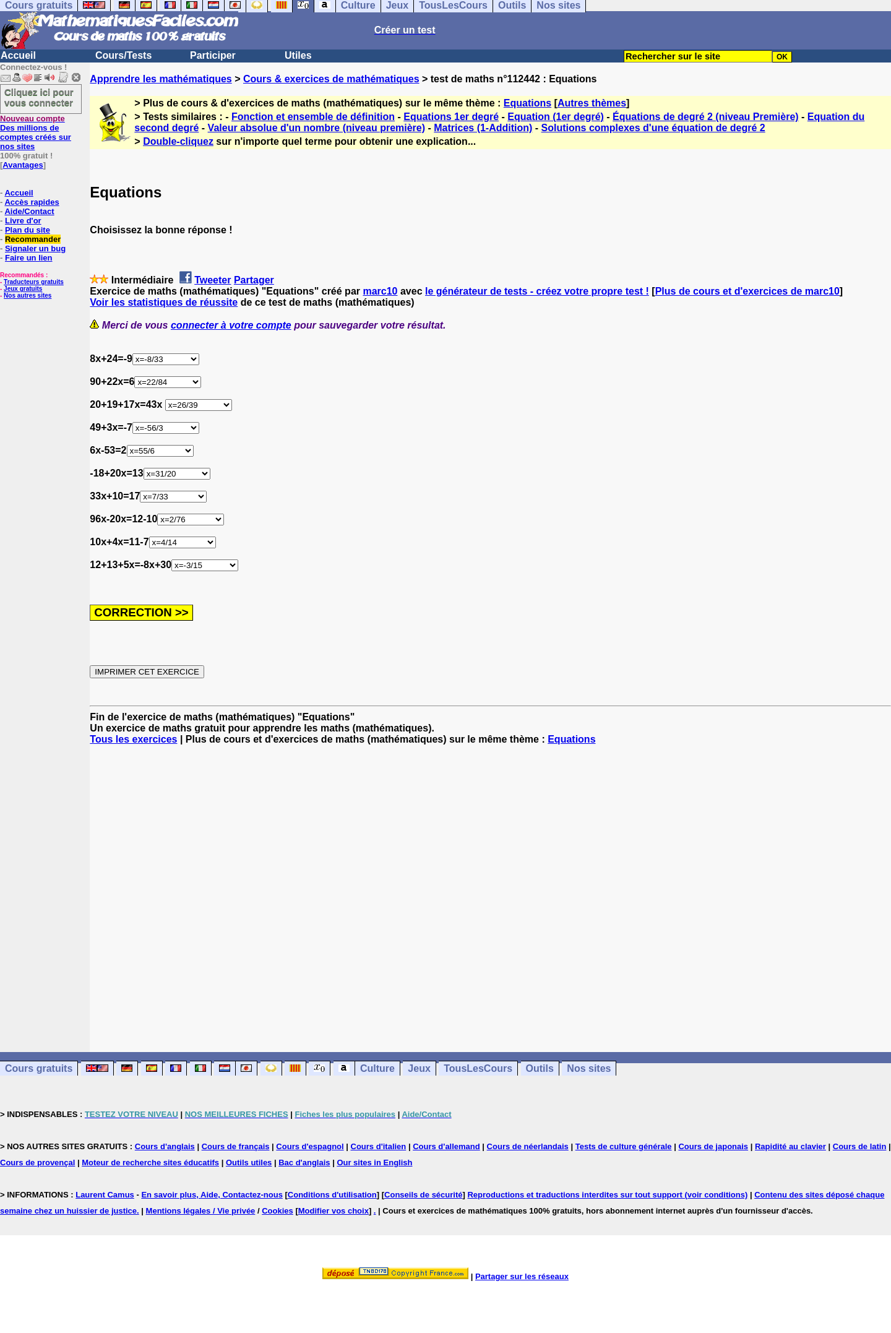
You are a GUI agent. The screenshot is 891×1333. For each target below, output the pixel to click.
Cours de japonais (713, 1146)
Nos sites (589, 1068)
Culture (377, 1068)
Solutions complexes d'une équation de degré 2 (653, 128)
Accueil (18, 55)
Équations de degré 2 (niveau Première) (706, 116)
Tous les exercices (133, 739)
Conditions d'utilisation (332, 1194)
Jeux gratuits (23, 288)
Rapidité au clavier (790, 1146)
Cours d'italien (379, 1146)
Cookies (277, 1210)
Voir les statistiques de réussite (164, 302)
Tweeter (212, 280)
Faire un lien (29, 257)
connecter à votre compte (231, 325)
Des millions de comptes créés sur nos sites (35, 132)
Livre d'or (23, 220)
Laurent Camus (104, 1194)
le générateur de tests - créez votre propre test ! (537, 291)
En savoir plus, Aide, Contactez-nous (212, 1194)
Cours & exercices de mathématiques (331, 79)
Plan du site (27, 230)
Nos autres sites (27, 295)
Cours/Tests (123, 55)
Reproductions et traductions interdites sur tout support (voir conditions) (607, 1194)
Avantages (22, 165)
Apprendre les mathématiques (160, 79)
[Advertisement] (490, 887)
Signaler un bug (35, 248)
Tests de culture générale (623, 1146)
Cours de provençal (37, 1162)
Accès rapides (31, 202)
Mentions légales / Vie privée (201, 1210)
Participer (213, 55)
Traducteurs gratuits (34, 281)
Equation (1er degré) (555, 116)
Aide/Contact (29, 211)
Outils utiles (249, 1162)
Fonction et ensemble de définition (313, 116)
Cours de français (236, 1146)
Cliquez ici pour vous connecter (39, 97)
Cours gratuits (38, 1068)
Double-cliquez (178, 141)
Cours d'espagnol (309, 1146)
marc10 (380, 291)
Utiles (298, 55)
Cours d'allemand (446, 1146)
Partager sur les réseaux (522, 1276)
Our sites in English (374, 1162)
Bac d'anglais (304, 1162)
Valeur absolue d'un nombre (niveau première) (316, 128)
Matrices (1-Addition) (483, 128)
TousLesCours (478, 1068)
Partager (254, 280)
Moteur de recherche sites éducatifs (150, 1162)
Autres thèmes (591, 103)
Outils (540, 1068)
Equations (527, 103)
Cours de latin (860, 1146)
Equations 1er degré (451, 116)
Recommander (33, 239)
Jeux (419, 1068)
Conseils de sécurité (423, 1194)
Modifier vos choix (333, 1210)
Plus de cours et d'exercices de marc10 (747, 291)
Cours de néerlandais (528, 1146)
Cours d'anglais (165, 1146)
